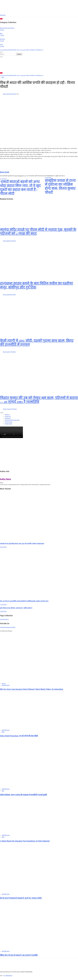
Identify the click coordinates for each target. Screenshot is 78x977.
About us (6, 435)
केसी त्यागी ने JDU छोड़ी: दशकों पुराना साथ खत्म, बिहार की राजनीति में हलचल (36, 382)
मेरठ (11, 58)
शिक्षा (5, 79)
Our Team (6, 91)
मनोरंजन (9, 76)
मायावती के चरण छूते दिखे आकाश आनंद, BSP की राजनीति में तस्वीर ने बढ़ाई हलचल (23, 514)
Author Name (6, 474)
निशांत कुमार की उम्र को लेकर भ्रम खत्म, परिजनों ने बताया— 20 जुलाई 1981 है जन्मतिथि (38, 421)
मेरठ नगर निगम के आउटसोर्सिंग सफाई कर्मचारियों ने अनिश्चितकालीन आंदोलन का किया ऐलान (25, 544)
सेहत (8, 74)
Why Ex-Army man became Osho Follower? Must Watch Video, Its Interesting (34, 603)
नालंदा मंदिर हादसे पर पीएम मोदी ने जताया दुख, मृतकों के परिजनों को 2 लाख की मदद (36, 302)
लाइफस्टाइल (6, 69)
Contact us (6, 437)
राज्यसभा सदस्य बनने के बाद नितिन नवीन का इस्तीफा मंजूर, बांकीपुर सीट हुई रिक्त (35, 343)
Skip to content (4, 1)
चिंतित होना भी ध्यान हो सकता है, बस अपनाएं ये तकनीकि (22, 789)
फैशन (8, 71)
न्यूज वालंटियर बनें (8, 92)
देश (4, 48)
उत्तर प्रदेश (9, 51)
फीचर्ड (8, 68)
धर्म (7, 86)
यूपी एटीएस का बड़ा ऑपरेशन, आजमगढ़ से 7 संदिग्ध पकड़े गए (17, 550)
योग (7, 73)
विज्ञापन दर (6, 96)
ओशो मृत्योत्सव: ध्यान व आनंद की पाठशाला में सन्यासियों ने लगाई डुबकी (27, 682)
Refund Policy (7, 967)
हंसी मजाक (9, 78)
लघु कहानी (9, 88)
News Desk (6, 192)
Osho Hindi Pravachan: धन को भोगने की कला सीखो (22, 637)
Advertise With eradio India (10, 440)
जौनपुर (11, 55)
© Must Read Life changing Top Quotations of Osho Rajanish (28, 714)
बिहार (8, 66)
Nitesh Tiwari (10, 430)
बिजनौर (11, 56)
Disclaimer (6, 438)
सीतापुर (11, 60)
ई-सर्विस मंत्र (6, 89)
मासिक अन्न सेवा (7, 94)
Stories (7, 598)
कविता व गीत (10, 84)
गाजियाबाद (43, 53)
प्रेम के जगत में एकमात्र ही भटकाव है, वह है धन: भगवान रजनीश (24, 749)
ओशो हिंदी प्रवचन (9, 599)
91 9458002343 (8, 812)
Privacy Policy (7, 441)
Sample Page (7, 442)
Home (5, 46)
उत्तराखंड (9, 64)
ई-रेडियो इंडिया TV (11, 50)
